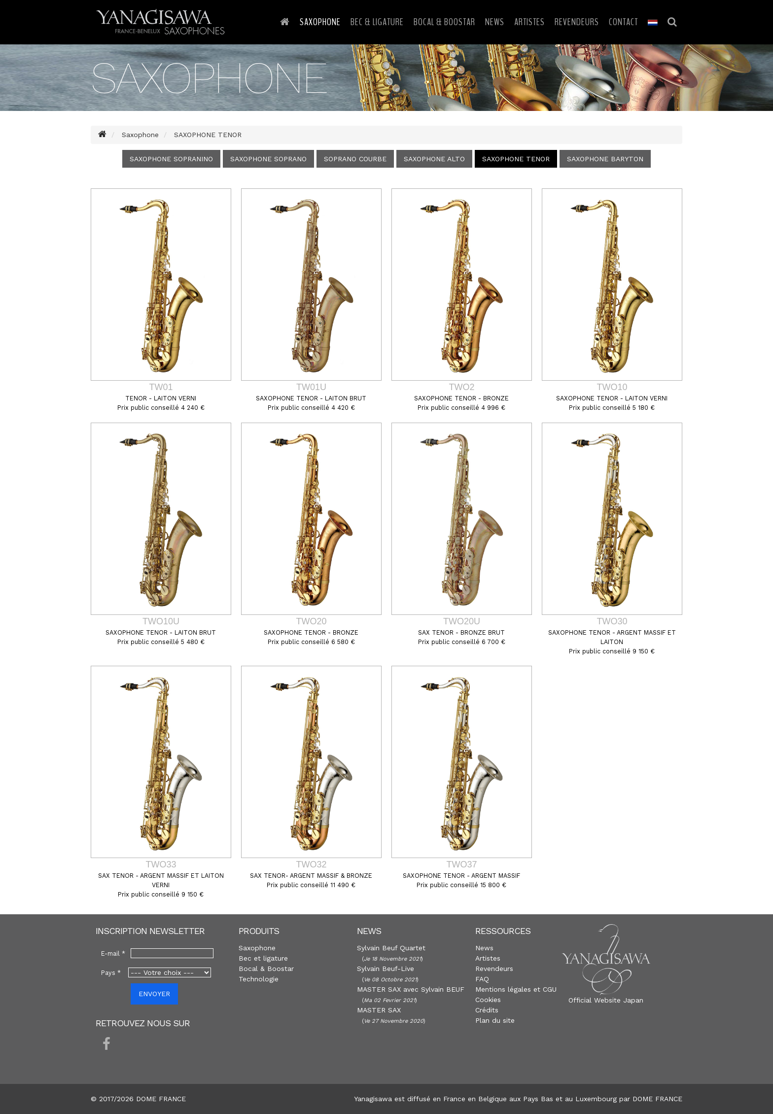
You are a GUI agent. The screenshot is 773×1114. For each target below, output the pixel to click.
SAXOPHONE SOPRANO (268, 159)
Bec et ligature (263, 958)
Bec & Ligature (377, 22)
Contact (623, 22)
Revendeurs (577, 22)
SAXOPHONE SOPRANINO (171, 159)
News (494, 22)
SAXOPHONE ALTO (434, 159)
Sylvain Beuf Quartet (391, 948)
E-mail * (113, 953)
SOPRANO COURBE (355, 159)
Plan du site (495, 1020)
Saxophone (320, 22)
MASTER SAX (379, 1010)
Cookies (488, 1000)
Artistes (529, 22)
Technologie (259, 979)
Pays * (111, 972)
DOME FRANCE (657, 1099)
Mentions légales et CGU (516, 989)
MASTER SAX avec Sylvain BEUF (410, 989)
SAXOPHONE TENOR (516, 159)
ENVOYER (154, 994)
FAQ (482, 979)
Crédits (486, 1010)
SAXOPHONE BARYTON (605, 159)
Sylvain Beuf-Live (385, 968)
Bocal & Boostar (444, 22)
